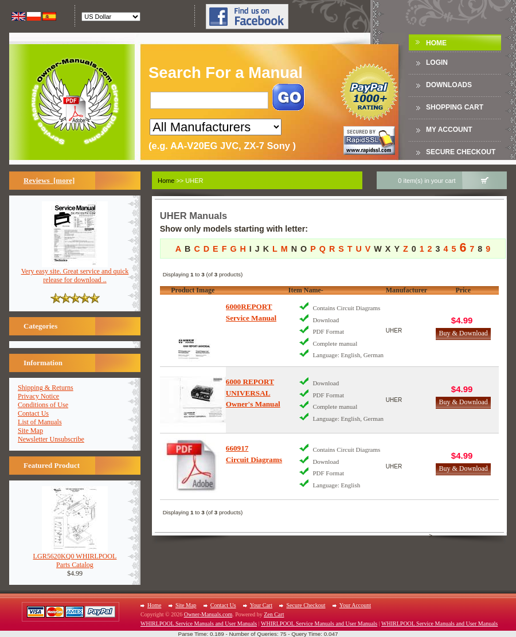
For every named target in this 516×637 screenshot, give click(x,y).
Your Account (355, 605)
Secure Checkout (460, 152)
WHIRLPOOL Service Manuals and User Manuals (198, 623)
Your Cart (261, 605)
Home (436, 43)
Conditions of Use (43, 405)
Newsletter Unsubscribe (51, 439)
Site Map (30, 431)
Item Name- (305, 290)
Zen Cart (274, 614)
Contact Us (33, 413)
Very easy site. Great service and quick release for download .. (75, 272)
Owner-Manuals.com (208, 614)
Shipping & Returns (45, 388)
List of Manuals (40, 422)
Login (437, 62)
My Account (449, 130)
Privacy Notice (38, 396)
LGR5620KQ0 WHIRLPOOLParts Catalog (75, 557)
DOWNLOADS (449, 85)
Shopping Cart (454, 107)
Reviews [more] (49, 180)
